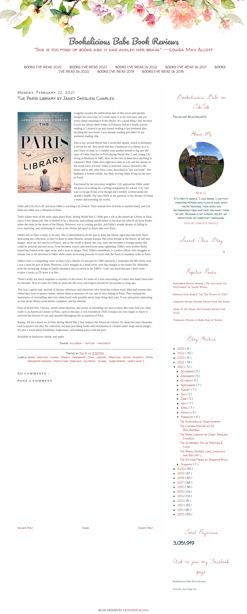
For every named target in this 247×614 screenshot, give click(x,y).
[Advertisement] (48, 497)
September (188, 385)
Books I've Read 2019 (116, 71)
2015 (181, 492)
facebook (76, 343)
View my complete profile (201, 223)
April (185, 408)
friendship (79, 357)
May (184, 403)
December (187, 371)
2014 (181, 496)
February (187, 417)
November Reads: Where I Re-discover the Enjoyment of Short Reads (200, 285)
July (184, 394)
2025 (181, 349)
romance (76, 361)
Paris (149, 357)
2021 (180, 367)
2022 (181, 362)
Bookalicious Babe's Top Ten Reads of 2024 (200, 294)
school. (103, 361)
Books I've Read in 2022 (136, 67)
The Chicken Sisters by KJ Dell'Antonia (197, 428)
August (186, 389)
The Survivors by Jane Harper (200, 421)
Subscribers (117, 361)
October (186, 380)
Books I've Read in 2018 (163, 71)
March (186, 412)
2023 (181, 358)
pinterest (104, 343)
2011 (180, 510)
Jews (91, 357)
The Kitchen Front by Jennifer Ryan (204, 460)
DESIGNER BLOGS (135, 610)
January (187, 464)
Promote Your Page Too (185, 589)
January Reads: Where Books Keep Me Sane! (201, 301)
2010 (181, 514)
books (32, 357)
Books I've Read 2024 (43, 67)
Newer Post (25, 528)
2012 (180, 505)
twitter (90, 343)
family (54, 357)
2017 (181, 482)
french (66, 357)
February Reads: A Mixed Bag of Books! (198, 320)
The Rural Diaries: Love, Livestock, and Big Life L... (202, 453)
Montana (115, 357)
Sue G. (201, 192)
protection (61, 361)
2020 (181, 469)
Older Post (145, 528)
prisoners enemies (40, 361)
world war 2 (135, 361)
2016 (181, 487)
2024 (181, 353)
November (188, 376)
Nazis (127, 357)
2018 (181, 478)
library (101, 357)
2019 (181, 473)
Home (85, 528)
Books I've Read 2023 (89, 67)
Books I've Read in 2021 (186, 67)
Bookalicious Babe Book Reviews (123, 41)
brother (43, 357)
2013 (180, 501)
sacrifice (90, 361)
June (184, 399)
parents (138, 357)
